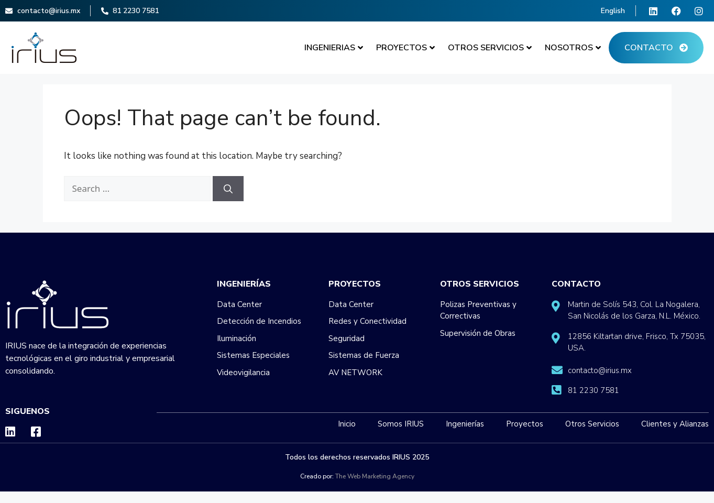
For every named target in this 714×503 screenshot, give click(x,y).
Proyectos (405, 47)
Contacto (656, 47)
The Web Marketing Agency (374, 476)
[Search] (228, 188)
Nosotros (573, 47)
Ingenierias (333, 47)
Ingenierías (244, 284)
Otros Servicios (490, 47)
